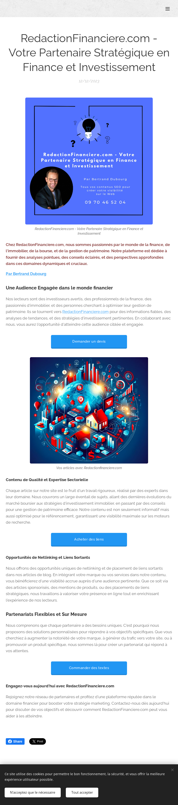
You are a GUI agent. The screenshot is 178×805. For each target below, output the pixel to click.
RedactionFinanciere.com (85, 311)
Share (15, 741)
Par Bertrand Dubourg (26, 273)
